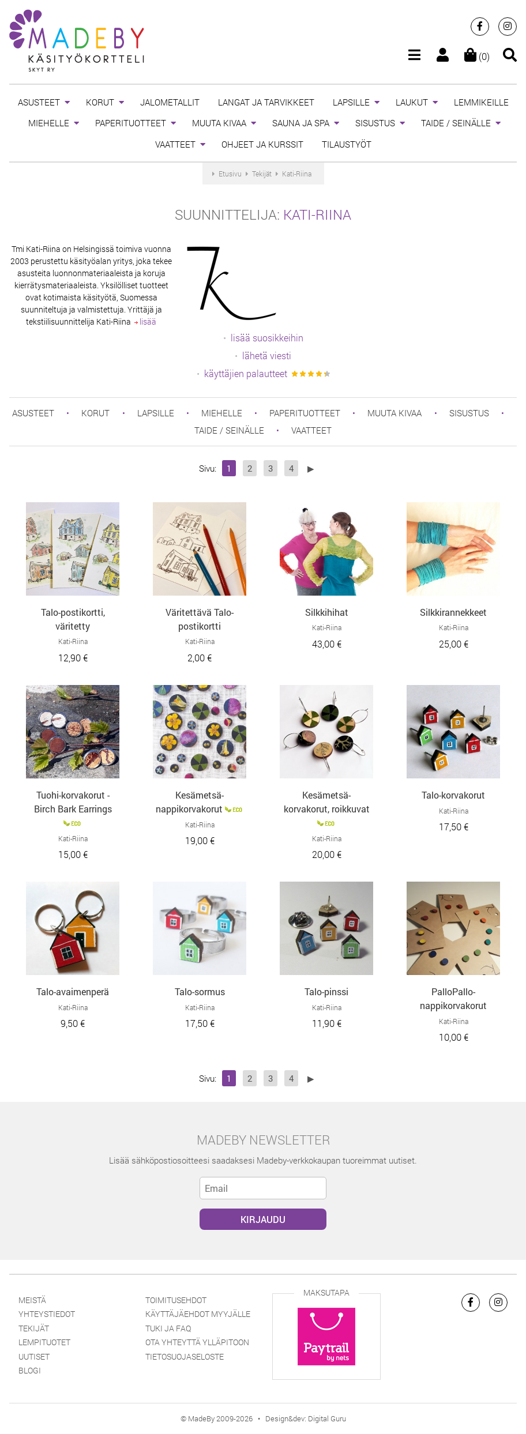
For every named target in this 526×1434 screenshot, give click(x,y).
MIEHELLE (48, 123)
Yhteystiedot (46, 1313)
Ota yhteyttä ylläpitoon (197, 1342)
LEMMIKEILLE (481, 102)
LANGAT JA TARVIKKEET (266, 102)
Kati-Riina (317, 214)
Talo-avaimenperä (72, 991)
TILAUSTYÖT (346, 144)
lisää (145, 321)
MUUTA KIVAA (219, 123)
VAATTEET (175, 144)
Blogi (29, 1370)
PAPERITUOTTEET (130, 123)
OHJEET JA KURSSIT (262, 144)
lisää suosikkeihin (267, 338)
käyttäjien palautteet (245, 373)
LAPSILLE (351, 102)
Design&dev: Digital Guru (305, 1418)
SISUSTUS (375, 123)
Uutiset (34, 1356)
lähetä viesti (266, 355)
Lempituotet (44, 1342)
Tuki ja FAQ (168, 1328)
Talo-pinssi (326, 991)
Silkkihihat (326, 612)
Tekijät (33, 1328)
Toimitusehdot (175, 1299)
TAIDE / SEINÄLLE (456, 123)
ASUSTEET (39, 102)
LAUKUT (412, 102)
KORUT (100, 102)
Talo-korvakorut (453, 795)
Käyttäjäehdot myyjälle (197, 1313)
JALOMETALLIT (170, 102)
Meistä (32, 1299)
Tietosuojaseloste (184, 1356)
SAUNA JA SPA (300, 123)
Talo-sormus (200, 991)
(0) (477, 56)
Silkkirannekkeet (453, 612)
